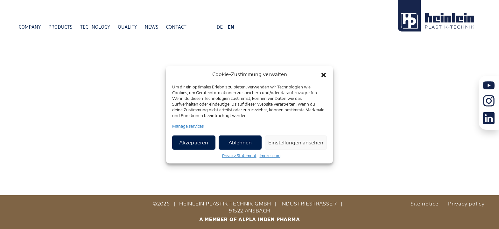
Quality (127, 27)
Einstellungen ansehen (295, 142)
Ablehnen (240, 142)
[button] (323, 74)
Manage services (188, 125)
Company (30, 27)
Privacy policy (466, 203)
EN (231, 27)
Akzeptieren (193, 142)
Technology (95, 27)
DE (220, 27)
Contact (176, 27)
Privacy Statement (239, 155)
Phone (194, 26)
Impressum (270, 155)
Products (61, 27)
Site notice (425, 203)
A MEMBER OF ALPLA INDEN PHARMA (249, 219)
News (151, 27)
